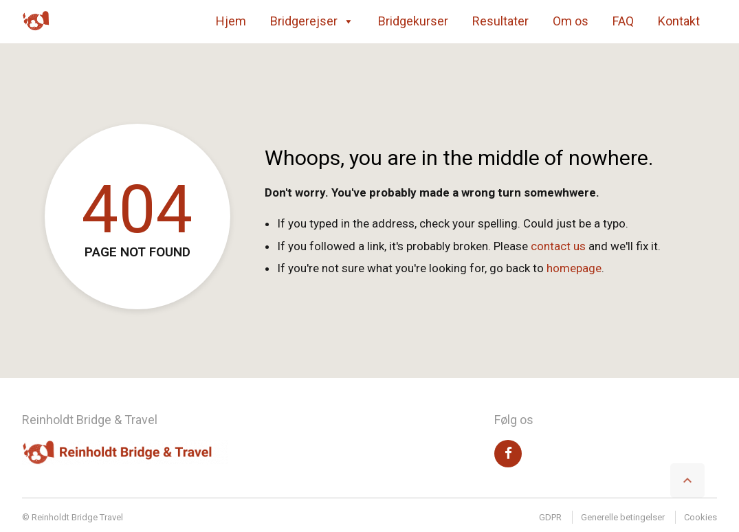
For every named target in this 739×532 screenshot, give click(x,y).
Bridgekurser (413, 21)
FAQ (623, 21)
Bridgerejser (312, 21)
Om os (570, 21)
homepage (574, 268)
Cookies (700, 517)
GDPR (550, 517)
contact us (558, 246)
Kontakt (679, 21)
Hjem (231, 21)
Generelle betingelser (623, 517)
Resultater (500, 21)
